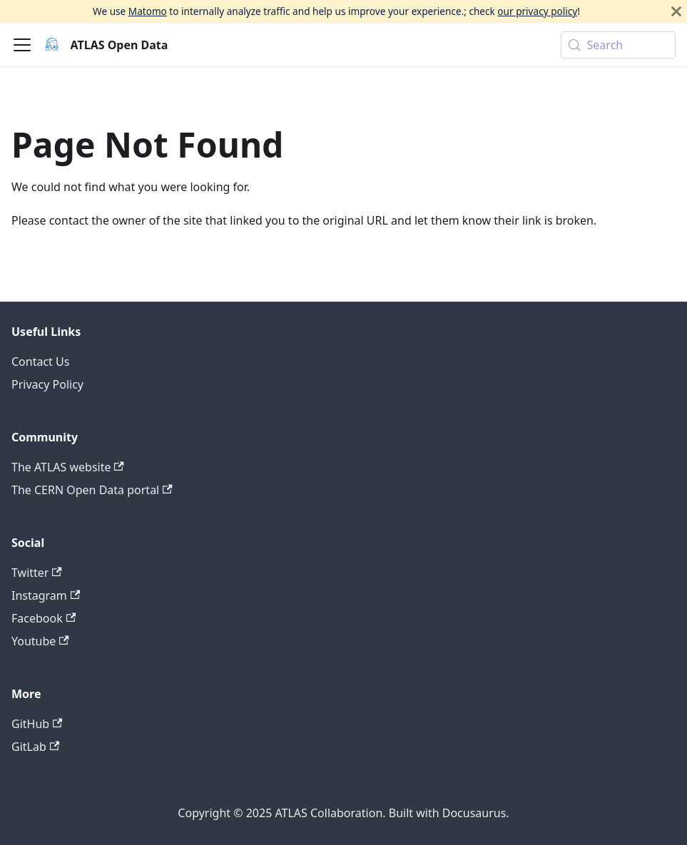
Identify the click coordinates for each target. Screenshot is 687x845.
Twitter (36, 572)
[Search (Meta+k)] (618, 44)
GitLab (35, 746)
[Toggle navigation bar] (22, 45)
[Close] (676, 11)
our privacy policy (537, 11)
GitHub (36, 724)
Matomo (147, 11)
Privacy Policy (47, 384)
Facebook (43, 618)
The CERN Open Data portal (92, 490)
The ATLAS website (67, 467)
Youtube (40, 641)
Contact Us (40, 361)
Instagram (45, 595)
